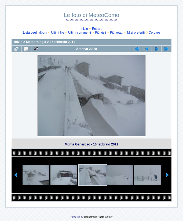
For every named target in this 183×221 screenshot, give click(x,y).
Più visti (100, 32)
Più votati (116, 32)
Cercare (154, 32)
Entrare (97, 29)
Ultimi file (57, 32)
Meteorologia (36, 42)
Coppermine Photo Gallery (98, 217)
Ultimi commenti (79, 32)
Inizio (84, 29)
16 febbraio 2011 (62, 42)
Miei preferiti (136, 32)
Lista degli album (35, 32)
